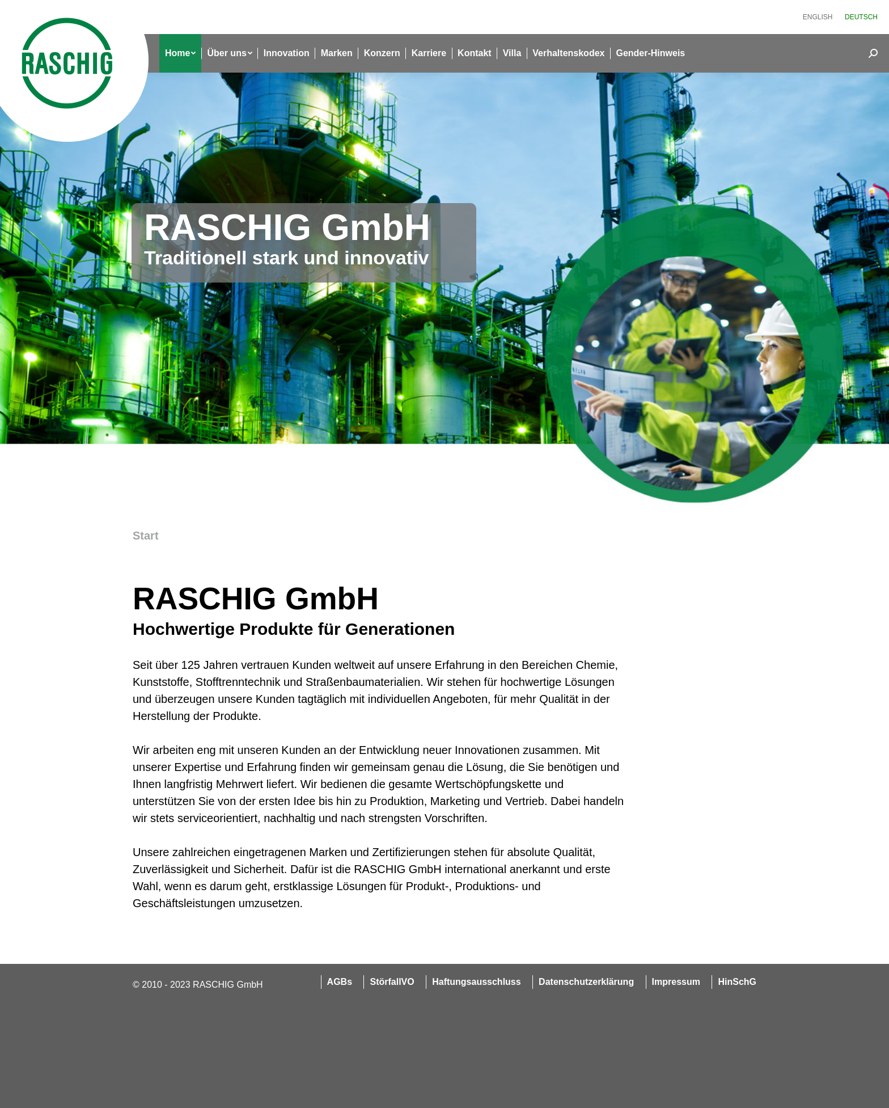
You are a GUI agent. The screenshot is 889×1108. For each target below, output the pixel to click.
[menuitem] (818, 17)
